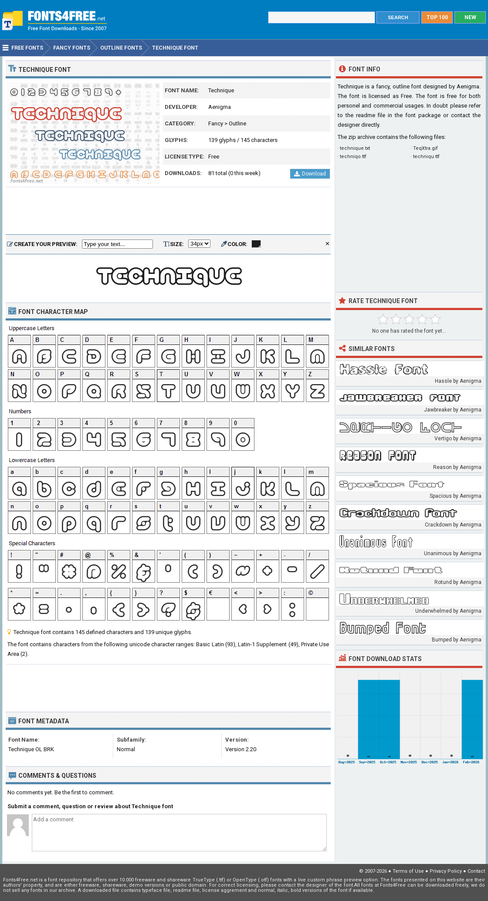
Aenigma (219, 107)
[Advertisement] (168, 211)
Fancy (215, 123)
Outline (237, 123)
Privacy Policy (446, 871)
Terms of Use (408, 871)
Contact (476, 871)
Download (310, 174)
